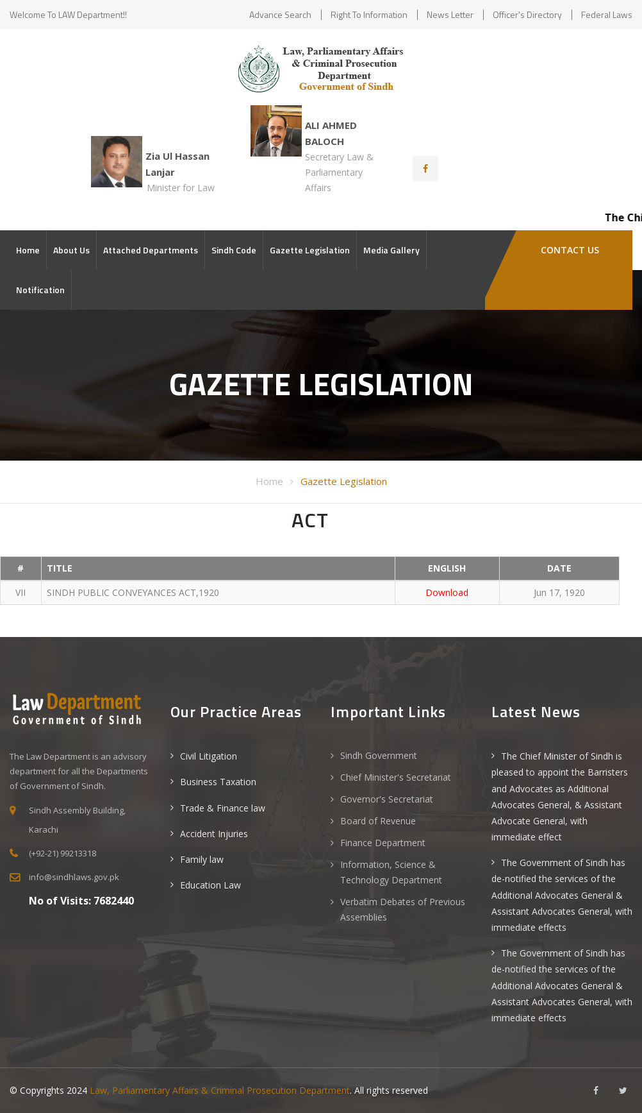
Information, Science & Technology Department (391, 872)
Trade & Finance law (222, 808)
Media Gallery (391, 250)
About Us (71, 250)
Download (446, 592)
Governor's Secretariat (386, 799)
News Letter (450, 14)
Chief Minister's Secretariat (395, 777)
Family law (202, 859)
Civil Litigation (208, 756)
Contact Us (568, 250)
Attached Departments (150, 250)
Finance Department (382, 843)
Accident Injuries (214, 834)
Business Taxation (218, 782)
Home (28, 250)
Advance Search (280, 14)
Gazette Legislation (310, 250)
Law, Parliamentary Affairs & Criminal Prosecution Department (220, 1090)
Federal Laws (606, 14)
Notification (40, 289)
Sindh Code (233, 250)
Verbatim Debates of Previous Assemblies (402, 909)
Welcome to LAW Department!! (68, 14)
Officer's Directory (527, 14)
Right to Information (369, 14)
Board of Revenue (378, 821)
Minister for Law (181, 188)
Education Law (210, 885)
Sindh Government (378, 755)
